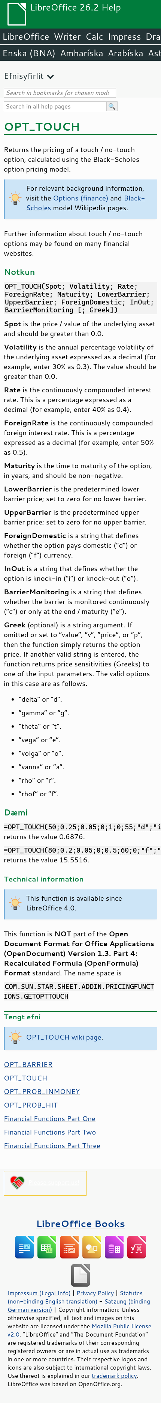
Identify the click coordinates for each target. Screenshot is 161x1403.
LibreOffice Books (80, 1223)
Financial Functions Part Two (50, 1132)
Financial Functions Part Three (52, 1145)
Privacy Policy (95, 1293)
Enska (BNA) (28, 53)
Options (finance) (81, 198)
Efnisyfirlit (23, 75)
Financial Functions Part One (49, 1118)
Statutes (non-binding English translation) (75, 1297)
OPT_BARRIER (28, 1064)
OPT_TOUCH (25, 1078)
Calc (94, 36)
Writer (67, 36)
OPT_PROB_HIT (31, 1105)
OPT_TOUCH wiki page (63, 1037)
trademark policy (114, 1375)
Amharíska (81, 53)
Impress (124, 36)
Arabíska (125, 53)
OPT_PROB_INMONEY (42, 1091)
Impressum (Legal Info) (39, 1293)
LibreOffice (25, 36)
